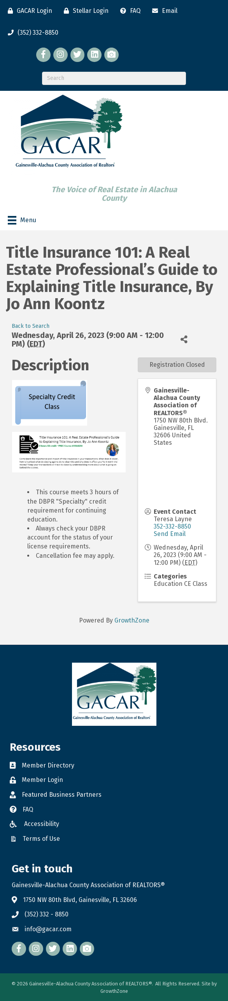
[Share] (184, 339)
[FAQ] (128, 11)
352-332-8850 (172, 526)
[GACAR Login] (28, 11)
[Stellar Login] (84, 11)
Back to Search (30, 326)
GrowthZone (131, 620)
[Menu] (22, 220)
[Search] (114, 78)
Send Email (170, 534)
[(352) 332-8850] (31, 33)
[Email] (162, 11)
